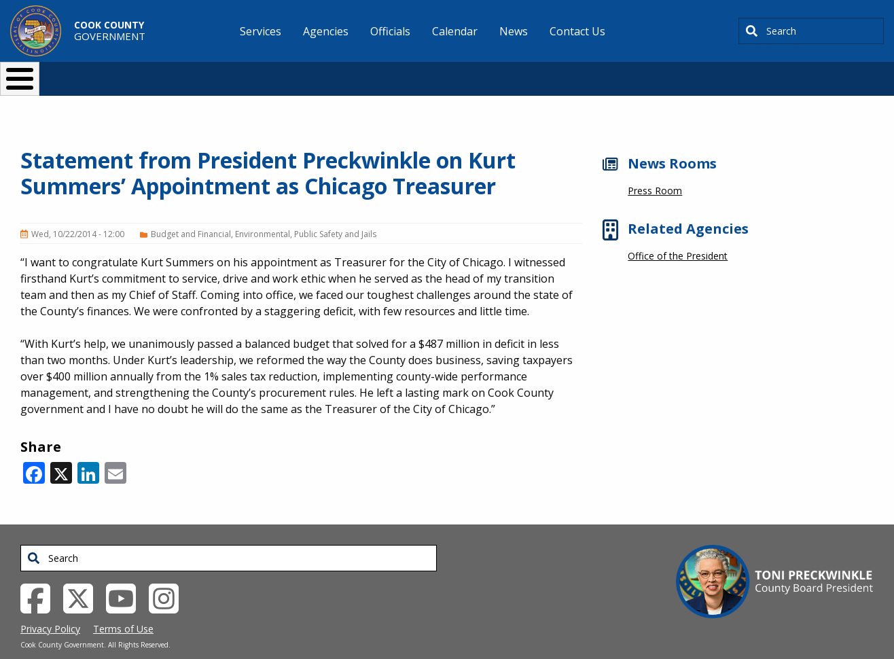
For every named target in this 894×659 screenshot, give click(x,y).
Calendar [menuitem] (455, 31)
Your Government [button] (526, 73)
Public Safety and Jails (335, 211)
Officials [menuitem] (390, 31)
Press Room (655, 168)
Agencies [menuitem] (325, 31)
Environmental (262, 211)
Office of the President (678, 233)
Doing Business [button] (410, 73)
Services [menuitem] (260, 31)
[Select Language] (679, 73)
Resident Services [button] (302, 73)
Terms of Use (123, 606)
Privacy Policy (50, 606)
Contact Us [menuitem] (577, 31)
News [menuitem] (513, 31)
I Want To (174, 73)
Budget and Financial (191, 211)
